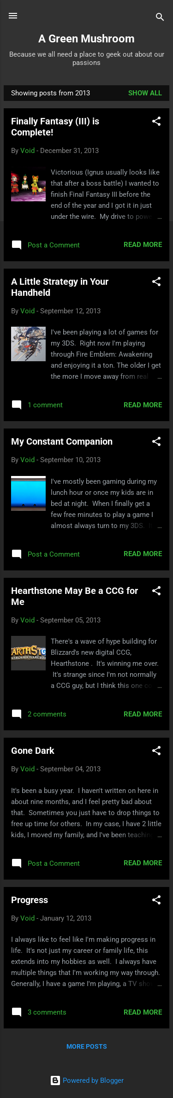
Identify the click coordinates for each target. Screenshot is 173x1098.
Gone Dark (32, 750)
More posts (86, 1046)
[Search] (160, 19)
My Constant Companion (62, 441)
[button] (156, 123)
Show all (145, 93)
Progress (29, 899)
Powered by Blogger (87, 1080)
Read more (143, 245)
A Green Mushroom (86, 38)
